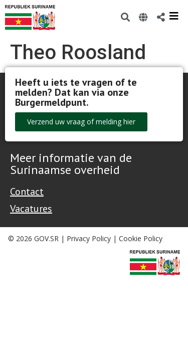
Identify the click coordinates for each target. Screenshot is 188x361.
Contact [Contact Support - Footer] (27, 191)
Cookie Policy (140, 238)
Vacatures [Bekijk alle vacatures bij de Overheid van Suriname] (31, 208)
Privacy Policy (89, 238)
